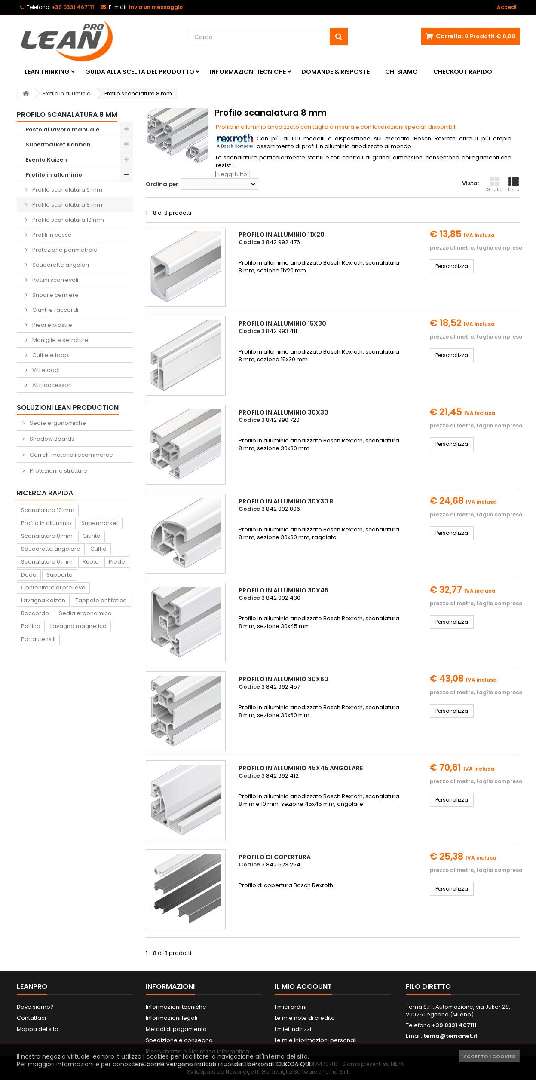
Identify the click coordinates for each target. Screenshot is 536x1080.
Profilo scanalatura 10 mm (67, 220)
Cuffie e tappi (50, 355)
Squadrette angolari (60, 265)
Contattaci (31, 1018)
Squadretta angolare (50, 549)
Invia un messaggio (156, 7)
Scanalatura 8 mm (47, 536)
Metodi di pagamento (176, 1029)
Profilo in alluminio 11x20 (282, 234)
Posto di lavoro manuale (62, 129)
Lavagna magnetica (78, 626)
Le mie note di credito (305, 1018)
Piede (117, 562)
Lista (514, 185)
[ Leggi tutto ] (232, 174)
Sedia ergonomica (85, 613)
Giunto (92, 536)
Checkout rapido (462, 71)
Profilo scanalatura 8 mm (66, 205)
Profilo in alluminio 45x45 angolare (301, 768)
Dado (29, 575)
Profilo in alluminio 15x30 (282, 323)
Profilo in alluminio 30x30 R (286, 501)
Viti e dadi (45, 370)
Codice (249, 242)
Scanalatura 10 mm (47, 510)
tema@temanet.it (450, 1036)
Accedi (506, 7)
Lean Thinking (47, 71)
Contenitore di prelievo (53, 587)
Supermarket (99, 523)
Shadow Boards (51, 439)
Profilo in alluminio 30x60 (283, 679)
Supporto (59, 575)
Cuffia (98, 549)
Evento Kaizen (46, 160)
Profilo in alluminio (53, 175)
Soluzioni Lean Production (68, 407)
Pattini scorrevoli (54, 280)
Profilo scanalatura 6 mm (66, 190)
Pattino (30, 626)
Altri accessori (51, 385)
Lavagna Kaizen (43, 600)
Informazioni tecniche (248, 71)
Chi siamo (401, 71)
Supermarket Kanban (58, 144)
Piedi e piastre (51, 325)
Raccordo (35, 613)
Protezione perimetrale (64, 250)
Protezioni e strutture (57, 471)
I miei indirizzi (293, 1029)
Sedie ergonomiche (57, 423)
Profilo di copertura (275, 857)
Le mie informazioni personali (316, 1040)
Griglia (495, 185)
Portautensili (38, 639)
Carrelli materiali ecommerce (70, 455)
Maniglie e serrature (60, 340)
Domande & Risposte (335, 71)
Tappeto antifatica (101, 600)
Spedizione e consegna (179, 1040)
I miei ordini (290, 1007)
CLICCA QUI (293, 1064)
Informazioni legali (171, 1018)
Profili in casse (51, 235)
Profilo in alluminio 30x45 (283, 590)
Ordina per (162, 184)
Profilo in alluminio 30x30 (283, 412)
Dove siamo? (35, 1007)
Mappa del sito (37, 1029)
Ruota (91, 562)
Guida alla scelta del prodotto (139, 71)
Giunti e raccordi (54, 310)
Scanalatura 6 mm (47, 562)
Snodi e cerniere (55, 295)
